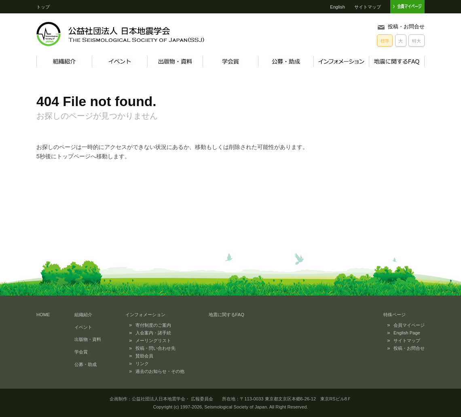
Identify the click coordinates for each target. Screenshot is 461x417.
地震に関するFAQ (397, 61)
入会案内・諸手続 (153, 332)
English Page (406, 332)
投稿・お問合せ (406, 27)
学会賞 (230, 61)
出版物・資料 (175, 61)
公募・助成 (285, 61)
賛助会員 (144, 355)
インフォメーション (341, 61)
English (337, 6)
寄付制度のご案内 (153, 325)
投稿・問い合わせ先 (155, 348)
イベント (119, 61)
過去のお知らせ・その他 (159, 371)
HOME (43, 314)
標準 (385, 40)
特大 (416, 40)
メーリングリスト (153, 340)
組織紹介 (64, 61)
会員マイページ (409, 325)
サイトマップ (367, 6)
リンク (142, 363)
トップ (43, 6)
